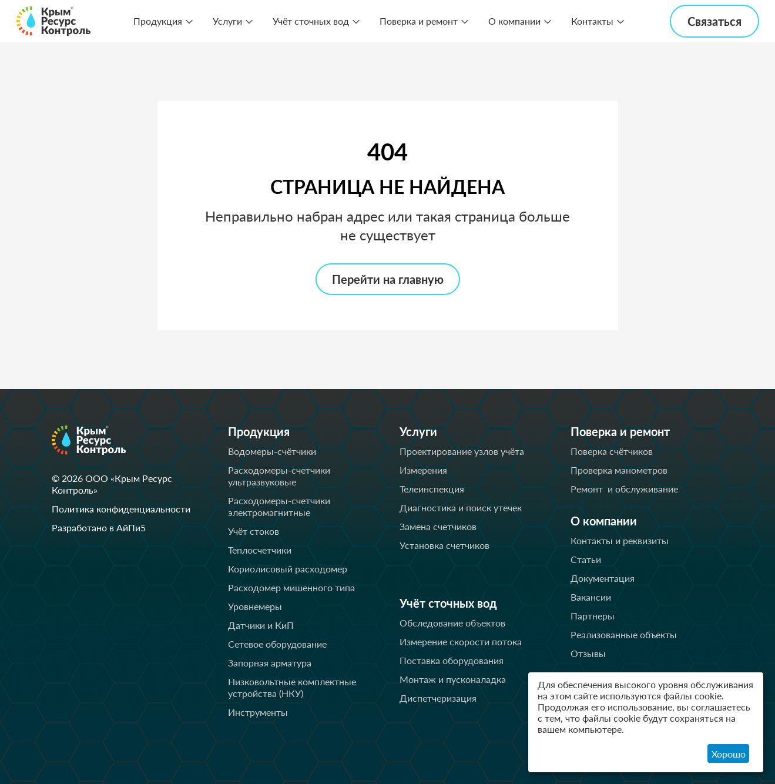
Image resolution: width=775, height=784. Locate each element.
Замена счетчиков (438, 526)
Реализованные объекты (624, 634)
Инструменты (258, 712)
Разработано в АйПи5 (99, 527)
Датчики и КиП (261, 625)
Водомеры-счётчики (272, 451)
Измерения (423, 469)
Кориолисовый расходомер (287, 568)
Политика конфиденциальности (121, 508)
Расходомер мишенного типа (291, 587)
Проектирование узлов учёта (462, 451)
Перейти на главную (388, 279)
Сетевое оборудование (277, 643)
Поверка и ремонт (419, 20)
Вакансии (591, 596)
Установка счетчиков (444, 545)
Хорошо (729, 753)
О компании (514, 20)
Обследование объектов (452, 622)
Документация (603, 578)
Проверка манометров (619, 469)
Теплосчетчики (259, 549)
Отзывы (588, 653)
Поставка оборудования (452, 660)
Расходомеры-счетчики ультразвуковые (279, 475)
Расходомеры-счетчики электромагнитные (279, 506)
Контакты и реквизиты (620, 540)
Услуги (227, 20)
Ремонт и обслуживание (624, 488)
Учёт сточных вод (311, 20)
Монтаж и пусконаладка (453, 679)
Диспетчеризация (438, 697)
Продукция (157, 20)
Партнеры (593, 615)
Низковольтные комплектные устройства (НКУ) (292, 687)
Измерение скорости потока (461, 641)
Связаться (714, 21)
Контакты (592, 20)
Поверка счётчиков (612, 451)
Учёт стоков (253, 531)
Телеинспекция (432, 488)
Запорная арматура (269, 662)
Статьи (586, 559)
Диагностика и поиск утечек (461, 507)
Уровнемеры (255, 606)
